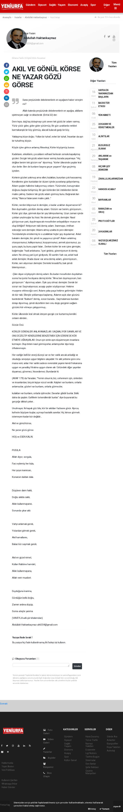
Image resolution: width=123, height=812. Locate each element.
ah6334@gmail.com (34, 43)
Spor (93, 4)
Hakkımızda (7, 763)
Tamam (104, 809)
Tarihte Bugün (92, 756)
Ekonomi (73, 4)
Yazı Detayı (55, 17)
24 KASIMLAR (105, 231)
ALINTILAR (103, 136)
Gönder (77, 666)
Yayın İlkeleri (8, 766)
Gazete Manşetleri (91, 772)
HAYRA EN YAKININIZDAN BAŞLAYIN (105, 93)
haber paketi (6, 808)
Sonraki (4, 703)
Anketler (111, 740)
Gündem (30, 4)
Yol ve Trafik (92, 740)
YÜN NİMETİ (104, 115)
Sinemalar (91, 760)
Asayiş (84, 4)
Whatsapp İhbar (9, 783)
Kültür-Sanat (70, 760)
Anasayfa (7, 17)
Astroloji (111, 750)
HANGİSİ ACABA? (107, 189)
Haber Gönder (8, 787)
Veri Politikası (8, 770)
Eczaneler (90, 749)
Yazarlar (18, 17)
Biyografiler (112, 743)
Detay (92, 809)
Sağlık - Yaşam (57, 4)
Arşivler (49, 758)
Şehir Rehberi (92, 767)
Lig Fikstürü (91, 753)
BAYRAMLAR (104, 199)
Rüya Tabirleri (113, 747)
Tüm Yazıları (110, 254)
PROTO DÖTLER (106, 221)
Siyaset (42, 4)
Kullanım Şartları (9, 780)
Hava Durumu (92, 736)
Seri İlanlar (91, 763)
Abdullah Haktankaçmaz (36, 17)
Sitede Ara (112, 736)
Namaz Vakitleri (89, 744)
